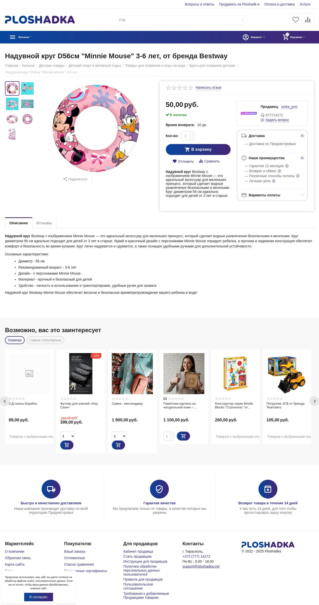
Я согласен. (38, 597)
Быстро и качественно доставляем (51, 503)
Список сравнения (79, 564)
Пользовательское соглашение (138, 586)
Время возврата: (180, 125)
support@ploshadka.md (201, 566)
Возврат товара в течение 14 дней (268, 503)
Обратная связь (18, 558)
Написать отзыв (208, 87)
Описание (20, 223)
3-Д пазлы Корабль (23, 403)
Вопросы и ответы (199, 4)
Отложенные (74, 558)
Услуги (305, 4)
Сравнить (209, 161)
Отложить (183, 161)
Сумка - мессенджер (127, 403)
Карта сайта (14, 564)
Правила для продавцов (143, 579)
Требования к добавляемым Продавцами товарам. (146, 596)
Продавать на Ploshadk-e (239, 4)
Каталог (26, 37)
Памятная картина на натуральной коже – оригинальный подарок (180, 406)
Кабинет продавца (138, 551)
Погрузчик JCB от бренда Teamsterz (285, 405)
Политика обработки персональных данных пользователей (141, 570)
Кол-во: (172, 136)
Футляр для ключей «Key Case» (79, 405)
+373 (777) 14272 (196, 556)
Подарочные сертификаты (85, 571)
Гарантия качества (159, 503)
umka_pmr (289, 107)
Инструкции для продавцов (145, 561)
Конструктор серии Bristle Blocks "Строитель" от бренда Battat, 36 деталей (234, 406)
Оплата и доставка (279, 4)
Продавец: (269, 107)
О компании (14, 551)
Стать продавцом (137, 556)
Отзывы (48, 223)
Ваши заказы (74, 551)
